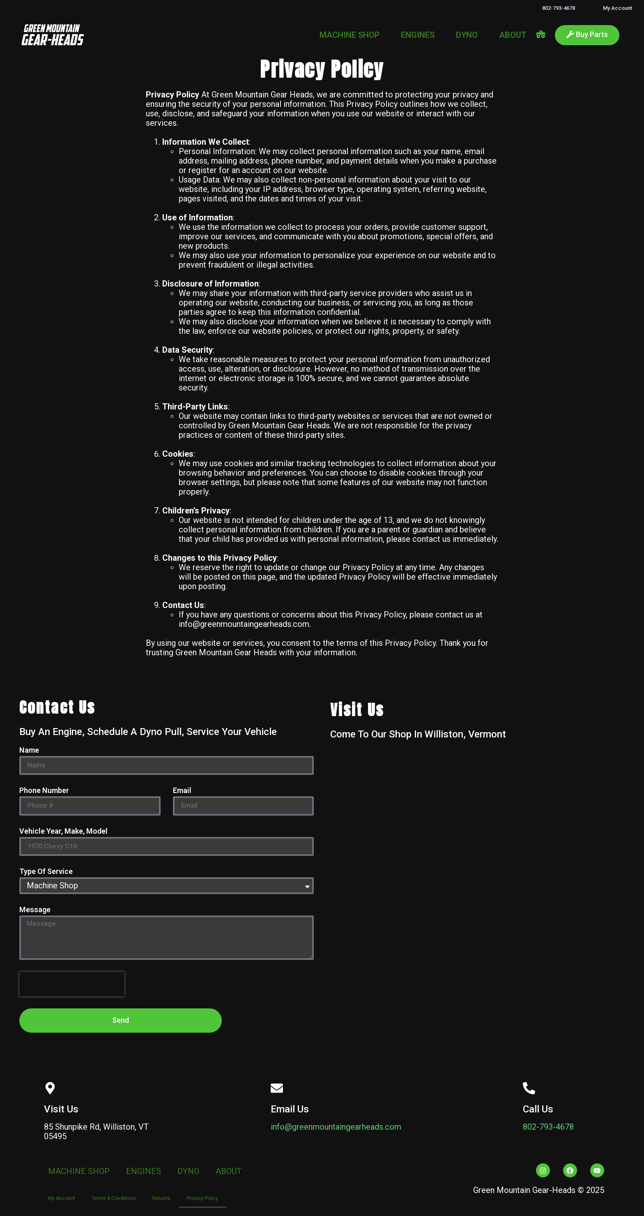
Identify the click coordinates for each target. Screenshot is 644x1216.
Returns (161, 1198)
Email (182, 791)
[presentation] (71, 984)
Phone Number (44, 791)
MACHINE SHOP (350, 35)
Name (29, 750)
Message (35, 910)
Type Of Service (46, 872)
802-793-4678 (558, 8)
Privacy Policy (202, 1198)
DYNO (467, 35)
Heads (301, 94)
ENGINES (418, 35)
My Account (617, 8)
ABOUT (513, 35)
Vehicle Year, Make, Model (63, 831)
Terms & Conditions (114, 1198)
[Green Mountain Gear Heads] (477, 883)
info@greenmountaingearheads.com (336, 1127)
